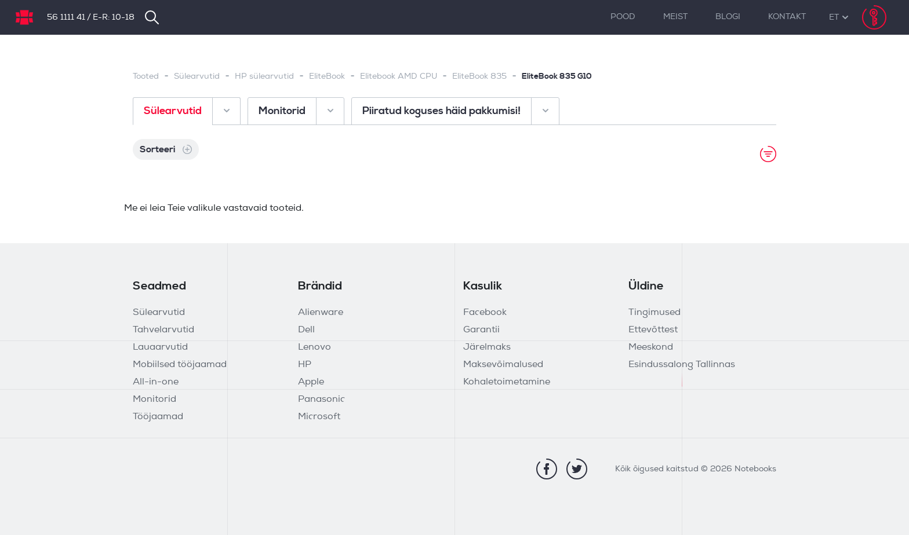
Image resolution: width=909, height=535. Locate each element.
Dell (306, 330)
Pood (622, 17)
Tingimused (654, 312)
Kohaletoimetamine (506, 382)
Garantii (481, 330)
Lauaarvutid (160, 347)
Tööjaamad (158, 417)
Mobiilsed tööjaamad (180, 364)
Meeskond (650, 347)
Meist (675, 17)
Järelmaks (487, 347)
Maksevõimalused (503, 364)
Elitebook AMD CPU (398, 76)
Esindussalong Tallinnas (681, 364)
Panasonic (321, 399)
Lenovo (314, 347)
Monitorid (154, 399)
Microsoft (319, 417)
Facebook (485, 312)
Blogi (727, 17)
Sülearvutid (197, 76)
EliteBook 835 (479, 76)
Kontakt (787, 17)
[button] (834, 18)
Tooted (146, 76)
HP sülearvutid (264, 76)
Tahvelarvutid (163, 330)
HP (304, 364)
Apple (311, 382)
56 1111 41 (66, 17)
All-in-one (156, 382)
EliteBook (327, 76)
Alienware (320, 312)
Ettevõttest (653, 330)
